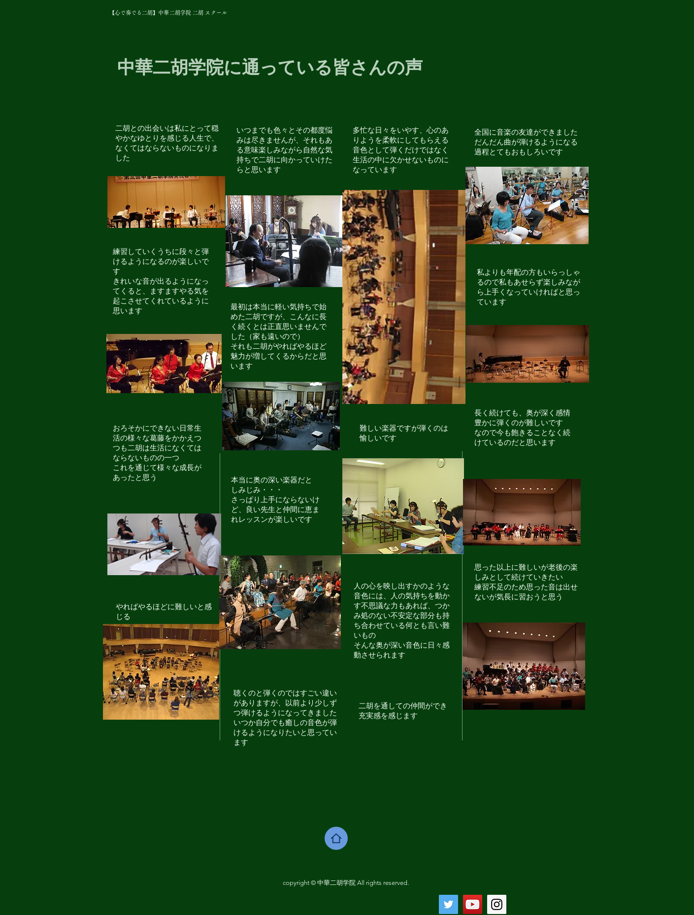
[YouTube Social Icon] (472, 904)
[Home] (336, 838)
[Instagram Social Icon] (496, 904)
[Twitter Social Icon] (448, 904)
